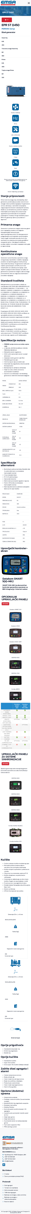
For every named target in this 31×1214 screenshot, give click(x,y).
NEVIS (19, 1212)
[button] (28, 3)
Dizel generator (8, 32)
